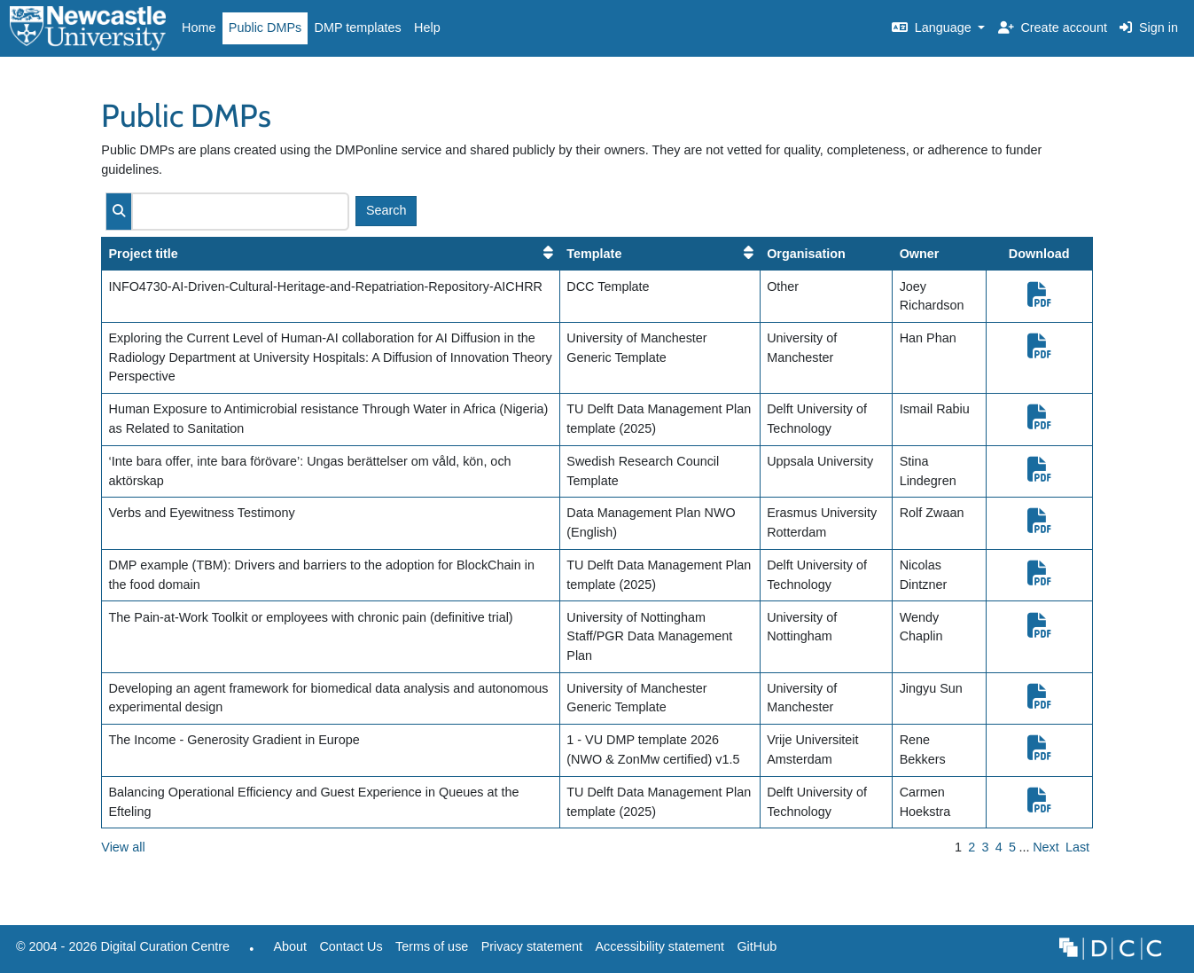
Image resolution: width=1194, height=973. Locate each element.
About (290, 946)
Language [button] (933, 27)
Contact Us (350, 946)
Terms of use (431, 946)
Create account (1052, 27)
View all (122, 847)
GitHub (753, 951)
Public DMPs (265, 27)
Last (1077, 847)
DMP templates (358, 27)
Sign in (1149, 27)
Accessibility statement (659, 946)
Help (427, 27)
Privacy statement (531, 946)
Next (1046, 847)
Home (198, 27)
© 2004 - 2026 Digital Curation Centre (120, 951)
